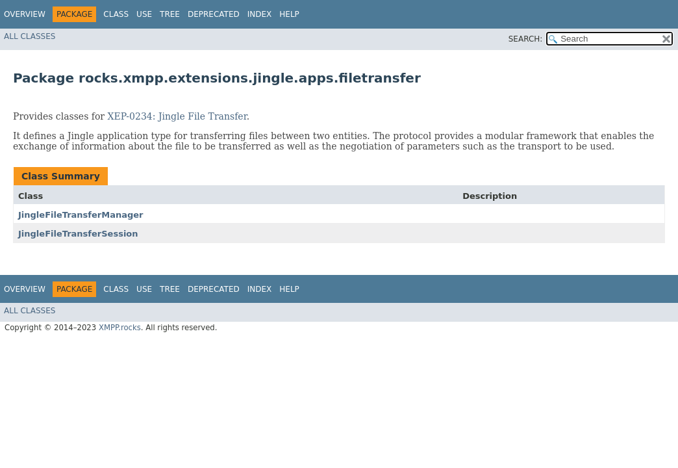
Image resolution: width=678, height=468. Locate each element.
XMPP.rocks (120, 327)
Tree (170, 14)
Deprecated (214, 14)
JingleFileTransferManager (81, 215)
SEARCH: (526, 39)
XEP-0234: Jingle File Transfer (177, 116)
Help (289, 14)
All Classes (29, 36)
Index (259, 14)
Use (144, 14)
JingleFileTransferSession (78, 234)
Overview (24, 14)
